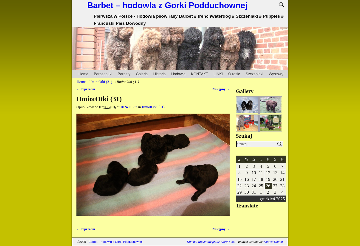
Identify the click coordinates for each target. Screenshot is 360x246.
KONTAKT (199, 74)
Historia (159, 74)
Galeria (142, 74)
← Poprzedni (85, 89)
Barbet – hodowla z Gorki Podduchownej (167, 5)
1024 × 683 (128, 107)
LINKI (218, 74)
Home (83, 74)
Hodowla (178, 74)
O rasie (234, 74)
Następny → (221, 89)
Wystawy (276, 74)
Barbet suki (103, 74)
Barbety (124, 74)
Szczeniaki (254, 74)
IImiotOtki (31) (100, 82)
